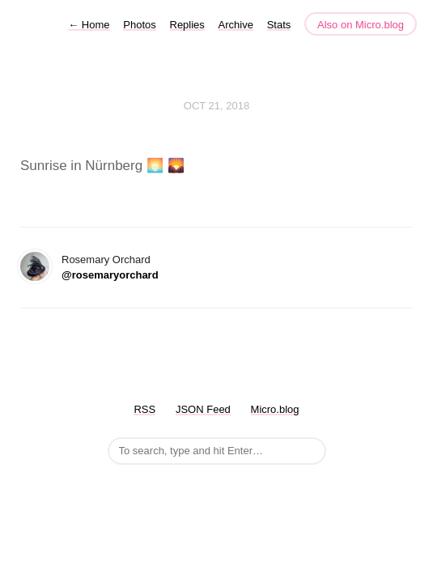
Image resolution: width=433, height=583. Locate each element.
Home (88, 25)
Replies (187, 25)
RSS (144, 409)
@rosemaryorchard (110, 275)
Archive (236, 25)
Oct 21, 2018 (216, 106)
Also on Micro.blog (360, 25)
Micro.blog (275, 409)
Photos (139, 25)
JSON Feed (203, 409)
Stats (279, 25)
